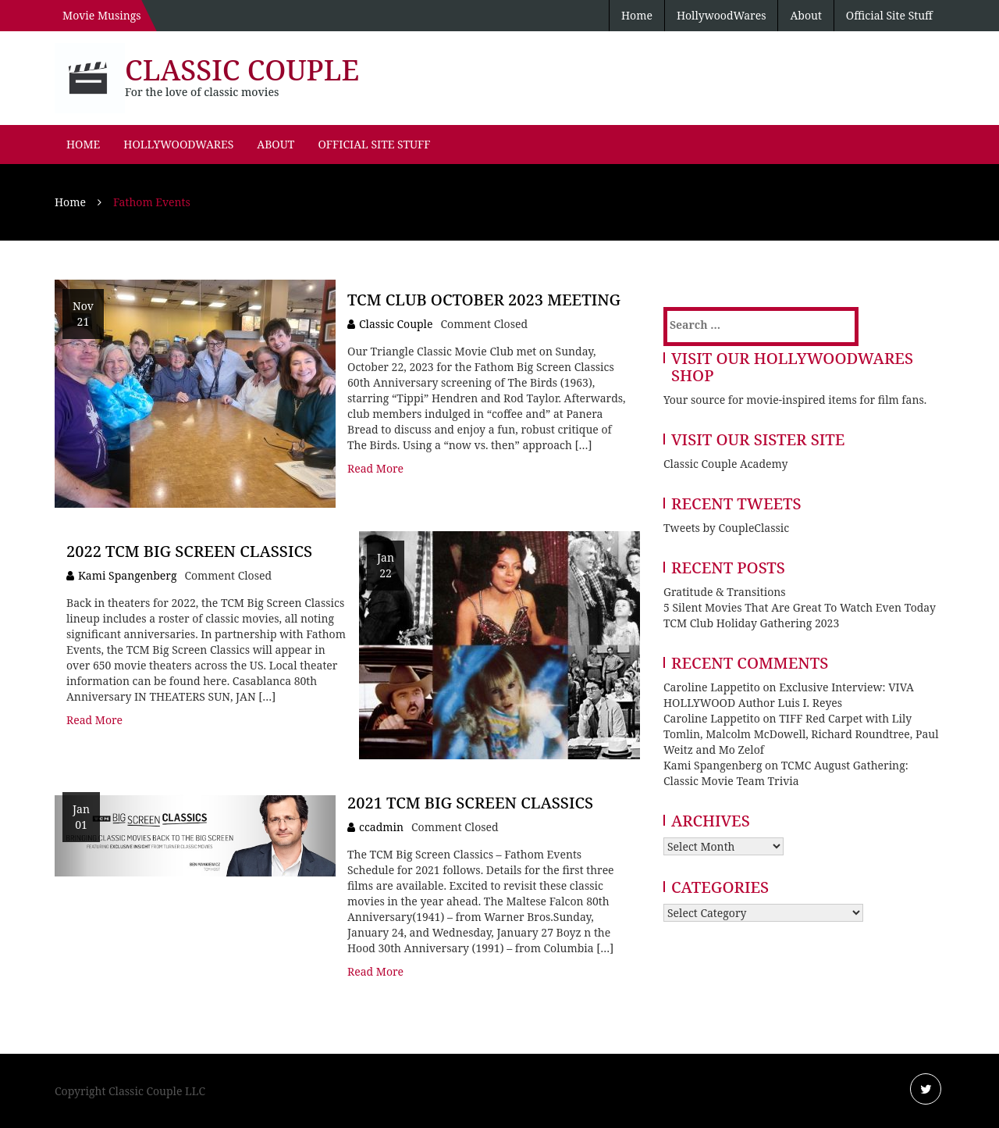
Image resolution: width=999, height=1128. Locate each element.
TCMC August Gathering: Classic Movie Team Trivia (785, 773)
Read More (375, 468)
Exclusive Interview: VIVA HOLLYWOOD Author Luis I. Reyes (788, 695)
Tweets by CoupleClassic (726, 527)
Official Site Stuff (889, 15)
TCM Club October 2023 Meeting (483, 299)
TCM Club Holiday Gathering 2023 (751, 623)
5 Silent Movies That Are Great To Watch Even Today (799, 607)
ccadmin (381, 826)
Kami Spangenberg (127, 575)
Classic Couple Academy (725, 463)
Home (636, 15)
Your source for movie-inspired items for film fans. (794, 399)
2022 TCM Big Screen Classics (189, 551)
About (805, 15)
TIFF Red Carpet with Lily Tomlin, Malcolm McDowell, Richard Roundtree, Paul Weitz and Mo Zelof (801, 734)
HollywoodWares (721, 15)
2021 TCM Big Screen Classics (470, 802)
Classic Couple (242, 70)
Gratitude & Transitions (724, 591)
